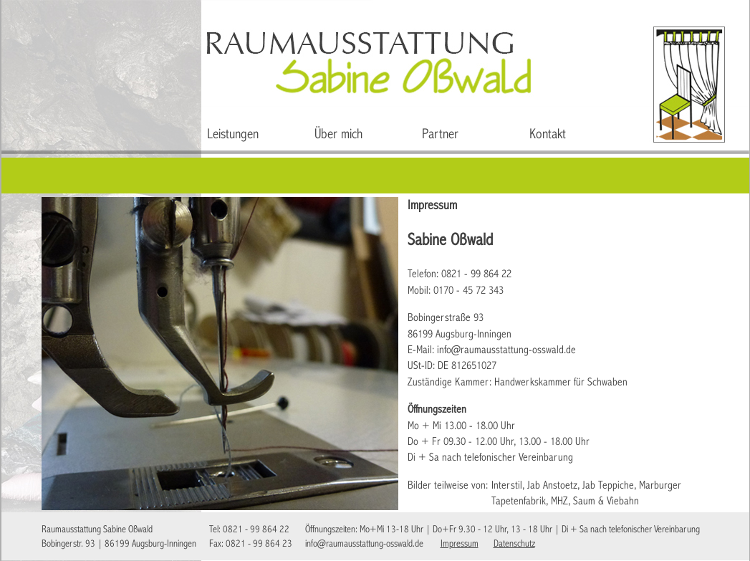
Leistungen (233, 135)
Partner (440, 135)
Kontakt (547, 135)
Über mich (338, 135)
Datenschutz (514, 544)
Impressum (460, 544)
